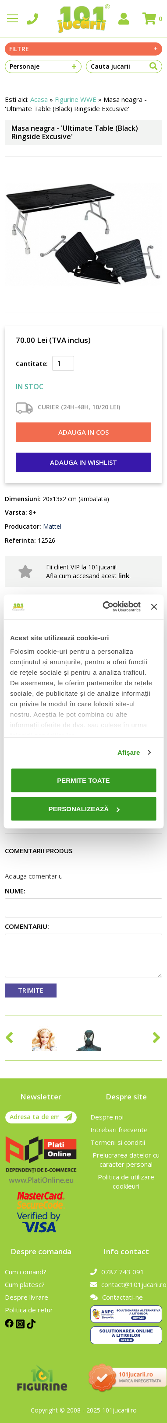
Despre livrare (26, 1297)
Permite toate (83, 780)
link (123, 576)
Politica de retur (29, 1309)
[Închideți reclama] (154, 606)
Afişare (128, 752)
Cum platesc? (25, 1284)
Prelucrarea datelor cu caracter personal (126, 1159)
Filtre (83, 49)
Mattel (51, 526)
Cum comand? (25, 1271)
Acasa (39, 99)
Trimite (30, 990)
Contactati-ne (116, 1297)
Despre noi (107, 1117)
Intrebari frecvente (119, 1129)
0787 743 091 (117, 1271)
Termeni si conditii (117, 1142)
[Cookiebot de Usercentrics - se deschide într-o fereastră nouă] (105, 607)
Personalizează (83, 809)
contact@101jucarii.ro (126, 1284)
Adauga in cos (83, 432)
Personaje (43, 66)
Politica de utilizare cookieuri (126, 1181)
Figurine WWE (75, 99)
